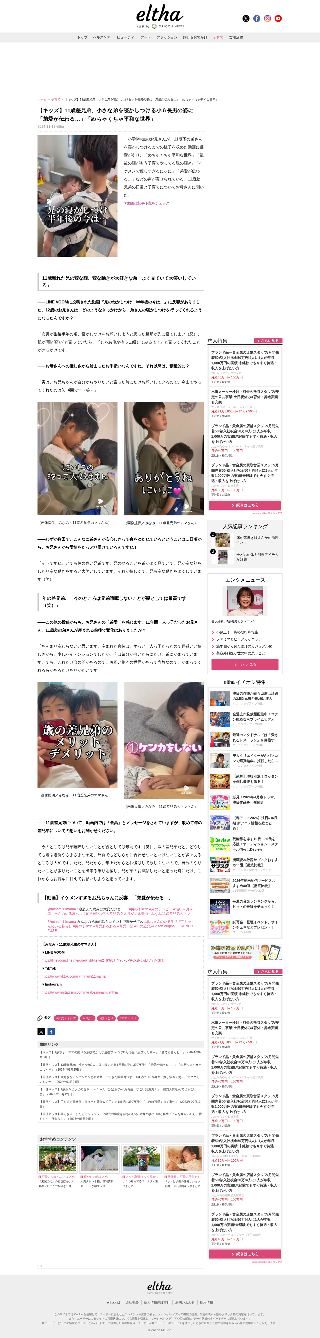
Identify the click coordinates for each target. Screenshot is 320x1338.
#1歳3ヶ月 (181, 909)
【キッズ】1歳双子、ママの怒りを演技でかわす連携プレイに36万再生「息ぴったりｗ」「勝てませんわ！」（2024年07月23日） (121, 1055)
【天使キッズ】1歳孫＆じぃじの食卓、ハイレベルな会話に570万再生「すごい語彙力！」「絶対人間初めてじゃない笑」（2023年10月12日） (118, 1092)
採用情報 (206, 1302)
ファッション (167, 37)
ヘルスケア (101, 37)
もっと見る (247, 664)
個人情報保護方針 (157, 1302)
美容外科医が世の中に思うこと (240, 653)
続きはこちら (247, 505)
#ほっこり (106, 1018)
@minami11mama (62, 909)
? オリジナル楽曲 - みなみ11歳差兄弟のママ (155, 914)
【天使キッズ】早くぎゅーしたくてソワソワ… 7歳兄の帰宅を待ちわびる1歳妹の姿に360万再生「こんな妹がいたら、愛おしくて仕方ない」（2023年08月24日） (121, 1116)
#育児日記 (92, 914)
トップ (82, 37)
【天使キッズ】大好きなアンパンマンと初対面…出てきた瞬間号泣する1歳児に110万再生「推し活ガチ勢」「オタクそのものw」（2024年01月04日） (119, 1079)
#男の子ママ (138, 909)
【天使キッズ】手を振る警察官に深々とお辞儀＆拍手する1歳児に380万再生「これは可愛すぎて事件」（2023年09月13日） (120, 1104)
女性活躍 (236, 37)
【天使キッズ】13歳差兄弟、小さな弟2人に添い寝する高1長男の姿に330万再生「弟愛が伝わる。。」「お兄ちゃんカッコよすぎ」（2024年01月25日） (120, 1067)
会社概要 (132, 1302)
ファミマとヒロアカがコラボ (239, 639)
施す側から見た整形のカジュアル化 (244, 646)
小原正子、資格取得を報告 (237, 632)
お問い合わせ (185, 1302)
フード (145, 37)
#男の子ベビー (160, 909)
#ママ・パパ (128, 1018)
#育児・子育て (66, 1018)
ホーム (42, 99)
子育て (218, 37)
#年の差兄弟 (110, 914)
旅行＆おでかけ (195, 37)
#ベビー (87, 1018)
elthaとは (113, 1302)
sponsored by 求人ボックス (267, 513)
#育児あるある (105, 926)
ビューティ (125, 37)
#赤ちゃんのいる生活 (161, 922)
